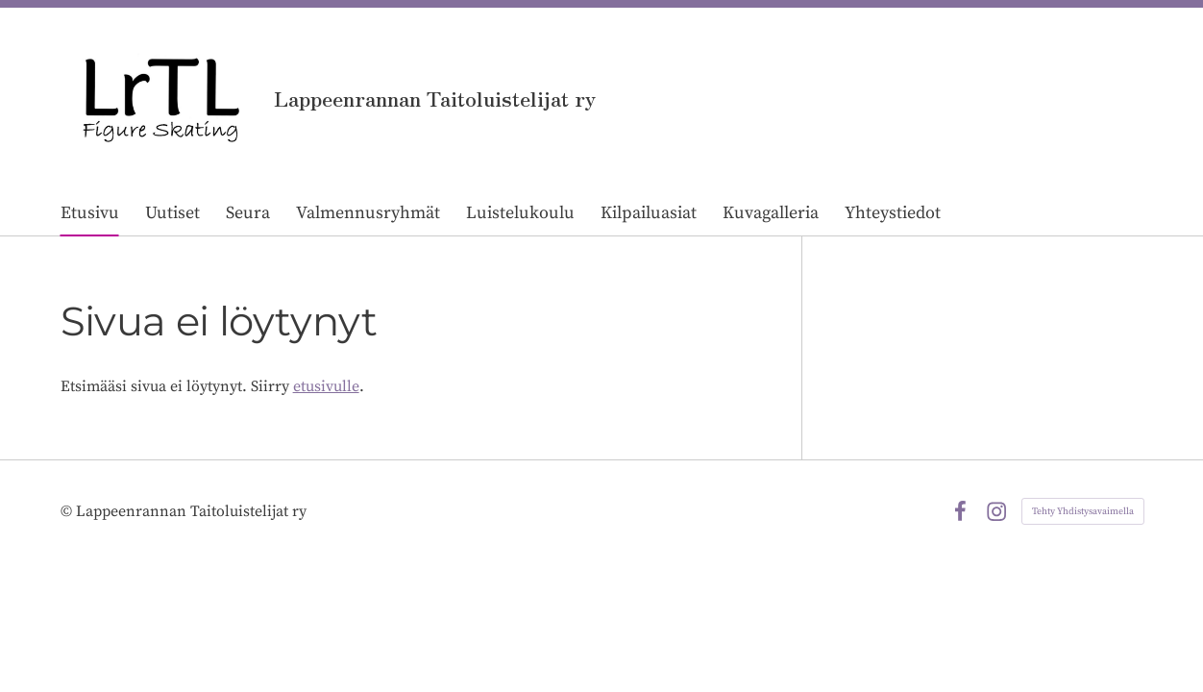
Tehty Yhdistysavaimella (1083, 511)
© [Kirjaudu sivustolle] (68, 511)
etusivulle (326, 386)
